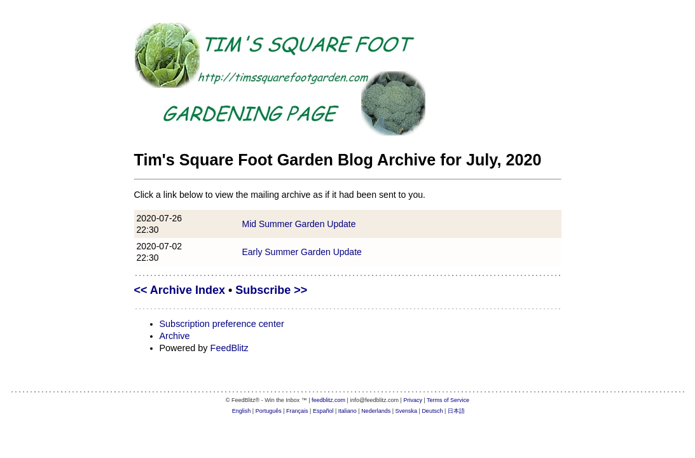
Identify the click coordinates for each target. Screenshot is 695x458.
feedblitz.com (328, 400)
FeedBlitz (229, 348)
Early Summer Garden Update (302, 252)
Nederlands (375, 411)
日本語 (456, 411)
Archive (175, 336)
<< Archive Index (179, 290)
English (241, 411)
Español (323, 411)
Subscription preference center (222, 324)
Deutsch (432, 411)
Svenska (407, 411)
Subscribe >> (271, 290)
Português (269, 411)
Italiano (347, 411)
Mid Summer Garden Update (299, 224)
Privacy (412, 400)
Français (297, 411)
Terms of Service (448, 400)
